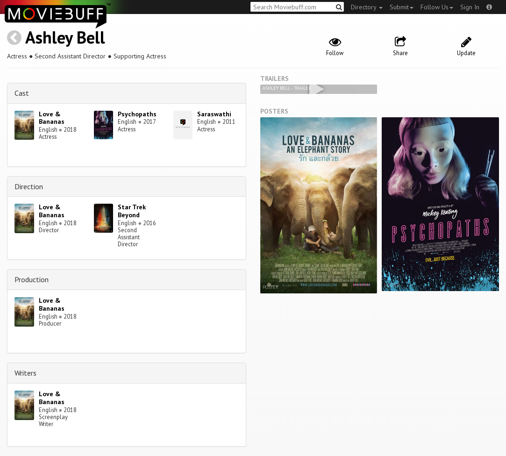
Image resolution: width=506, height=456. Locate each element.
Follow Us (436, 7)
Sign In (469, 7)
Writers (25, 373)
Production (31, 279)
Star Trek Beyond (132, 211)
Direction (28, 186)
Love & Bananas (51, 118)
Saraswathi (214, 114)
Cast (21, 93)
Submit (401, 7)
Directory (367, 7)
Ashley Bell (65, 37)
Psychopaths (137, 114)
